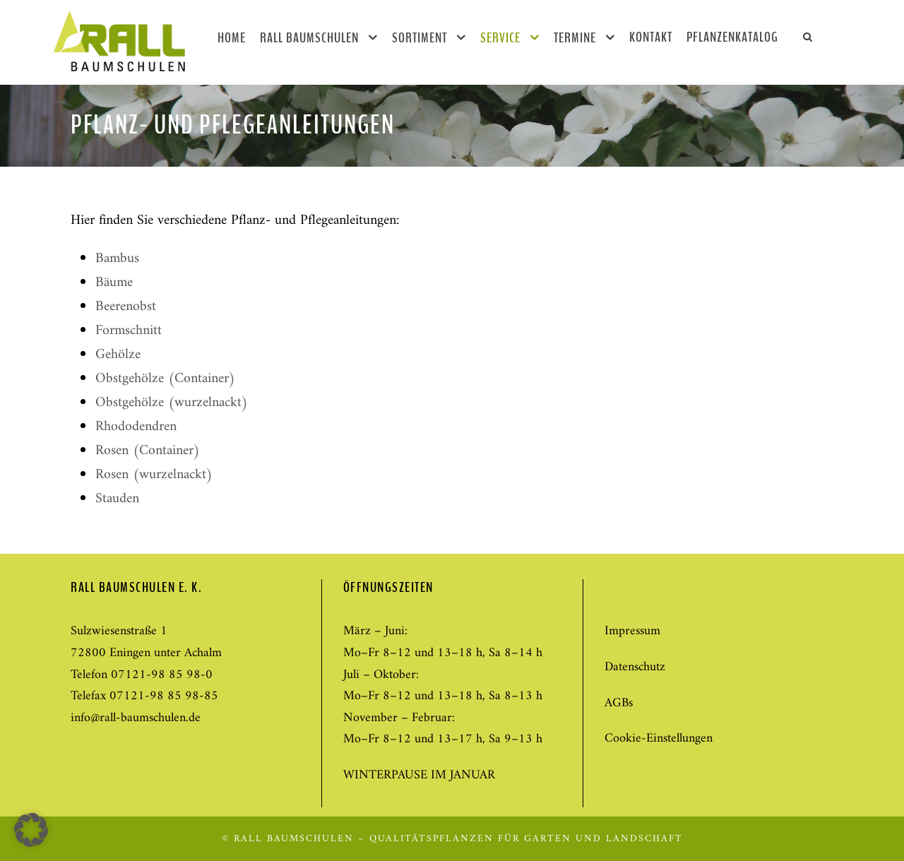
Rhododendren (136, 427)
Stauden (117, 499)
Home (232, 37)
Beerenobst (125, 307)
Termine (575, 37)
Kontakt (650, 37)
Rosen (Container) (147, 451)
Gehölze (118, 355)
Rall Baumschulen (309, 37)
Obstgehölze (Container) (165, 379)
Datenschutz (635, 667)
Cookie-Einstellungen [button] (659, 738)
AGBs (619, 703)
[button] (31, 830)
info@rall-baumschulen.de (136, 718)
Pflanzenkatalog (732, 37)
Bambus (117, 259)
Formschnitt (128, 331)
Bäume (114, 283)
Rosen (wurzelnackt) (154, 475)
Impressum (632, 631)
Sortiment (419, 37)
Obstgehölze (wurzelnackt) (171, 403)
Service (500, 37)
